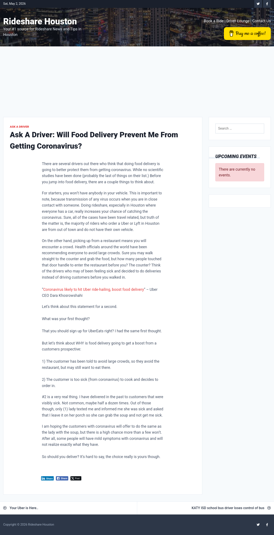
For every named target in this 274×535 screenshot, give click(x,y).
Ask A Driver (19, 126)
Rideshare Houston (40, 21)
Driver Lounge (238, 21)
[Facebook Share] (62, 478)
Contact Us (261, 21)
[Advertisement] (137, 78)
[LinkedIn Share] (47, 478)
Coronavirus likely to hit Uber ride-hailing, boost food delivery (93, 289)
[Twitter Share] (75, 478)
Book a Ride (214, 21)
